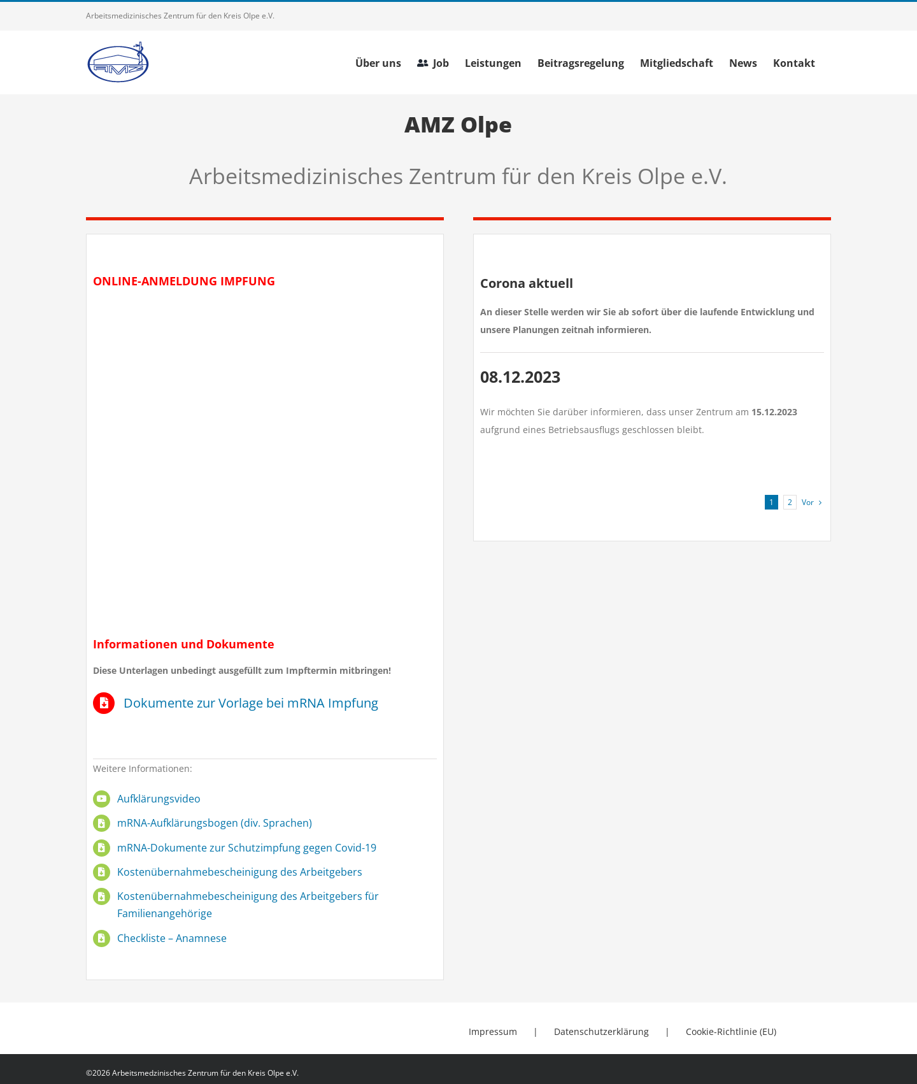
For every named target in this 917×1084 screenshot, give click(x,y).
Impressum (493, 1031)
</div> (265, 458)
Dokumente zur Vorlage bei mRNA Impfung (251, 702)
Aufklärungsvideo (159, 799)
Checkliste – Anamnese (172, 938)
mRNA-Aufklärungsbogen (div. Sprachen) (214, 823)
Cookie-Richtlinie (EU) (731, 1031)
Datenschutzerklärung (601, 1031)
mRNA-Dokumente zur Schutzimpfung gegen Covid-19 (246, 848)
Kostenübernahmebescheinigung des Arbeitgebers (239, 872)
